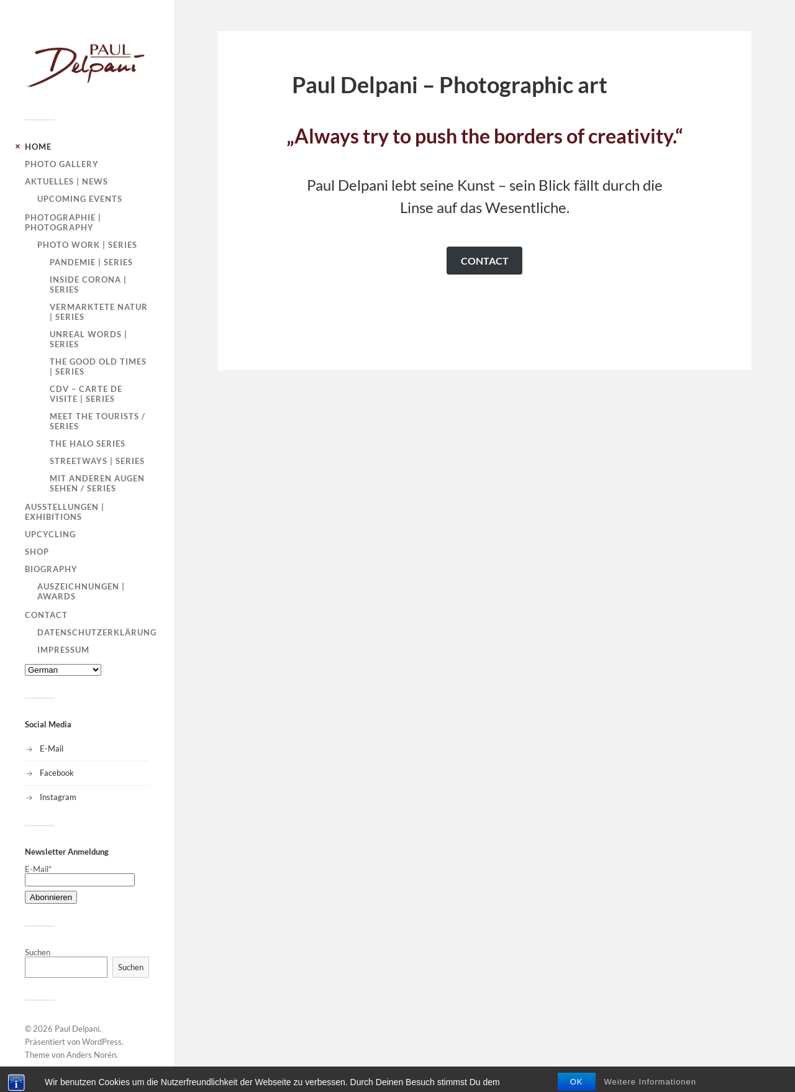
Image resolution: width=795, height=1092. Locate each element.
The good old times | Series (98, 366)
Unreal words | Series (88, 339)
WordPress (102, 1042)
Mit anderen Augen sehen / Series (97, 483)
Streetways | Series (97, 461)
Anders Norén (91, 1055)
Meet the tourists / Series (97, 421)
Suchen (37, 952)
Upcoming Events (79, 199)
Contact (46, 615)
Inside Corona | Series (88, 284)
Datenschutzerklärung (97, 632)
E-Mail (51, 748)
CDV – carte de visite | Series (86, 394)
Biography (51, 569)
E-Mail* (80, 874)
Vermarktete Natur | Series (99, 312)
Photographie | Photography (63, 222)
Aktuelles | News (66, 181)
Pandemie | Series (91, 262)
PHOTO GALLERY (62, 164)
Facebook (57, 773)
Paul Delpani (77, 1029)
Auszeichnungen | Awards (81, 591)
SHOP (37, 552)
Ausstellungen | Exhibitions (64, 512)
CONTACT (485, 260)
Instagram (58, 797)
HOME (38, 147)
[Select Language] (63, 670)
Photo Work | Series (87, 245)
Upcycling (50, 534)
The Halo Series (87, 443)
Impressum (63, 650)
